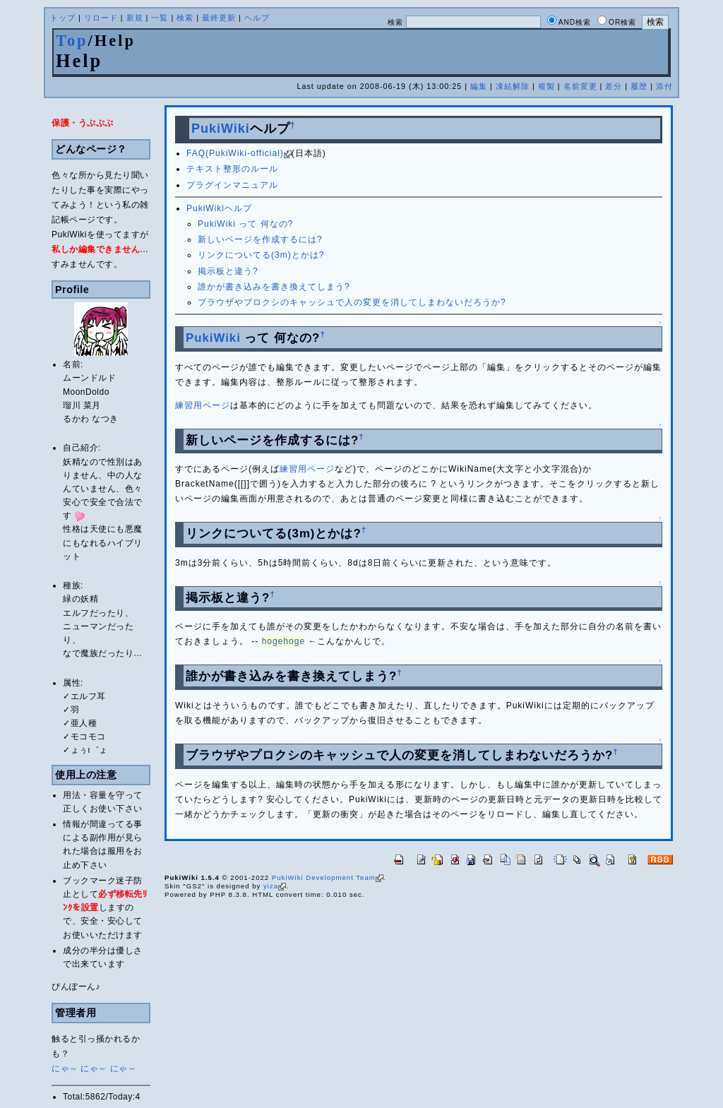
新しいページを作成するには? (260, 239)
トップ (63, 17)
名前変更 (580, 86)
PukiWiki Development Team (327, 877)
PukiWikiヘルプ (219, 208)
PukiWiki (220, 128)
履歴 (639, 86)
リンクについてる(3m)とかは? (261, 255)
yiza (274, 886)
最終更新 (219, 17)
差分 (613, 86)
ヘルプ (257, 17)
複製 (546, 86)
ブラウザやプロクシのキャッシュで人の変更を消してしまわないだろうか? (352, 302)
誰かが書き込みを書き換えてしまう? (274, 287)
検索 (185, 17)
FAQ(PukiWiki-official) (239, 153)
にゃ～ (65, 1068)
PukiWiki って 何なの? (245, 224)
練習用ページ (202, 405)
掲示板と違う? (228, 271)
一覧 (159, 17)
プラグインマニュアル (232, 185)
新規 (134, 17)
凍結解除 (513, 86)
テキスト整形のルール (232, 169)
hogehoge (283, 641)
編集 (478, 86)
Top (72, 40)
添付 (664, 86)
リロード (101, 17)
